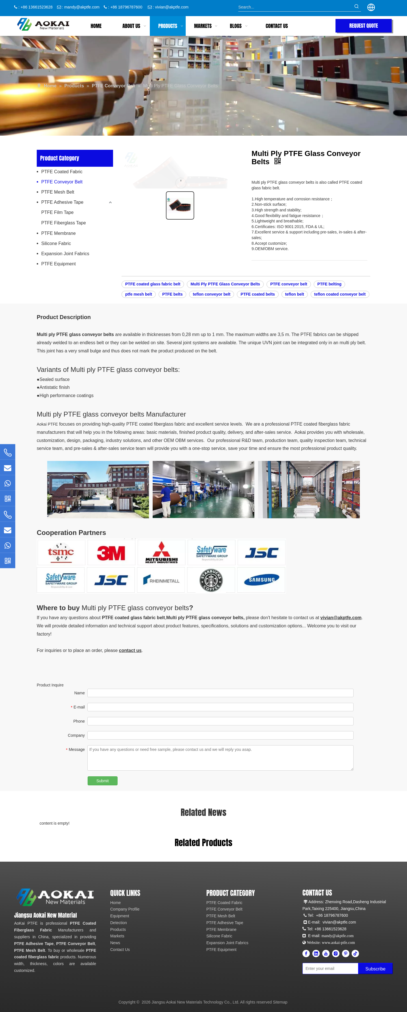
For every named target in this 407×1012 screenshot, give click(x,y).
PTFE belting (329, 284)
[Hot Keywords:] (356, 7)
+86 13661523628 (330, 929)
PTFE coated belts (258, 294)
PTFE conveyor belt (288, 284)
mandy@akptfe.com (81, 7)
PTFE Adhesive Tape (62, 202)
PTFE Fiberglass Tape (63, 222)
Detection (118, 922)
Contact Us (120, 949)
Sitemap (280, 1002)
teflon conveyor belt (211, 294)
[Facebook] (306, 953)
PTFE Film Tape (57, 212)
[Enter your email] (327, 968)
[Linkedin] (316, 953)
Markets (117, 936)
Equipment (119, 916)
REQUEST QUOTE (363, 25)
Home (115, 902)
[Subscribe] (375, 968)
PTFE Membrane (58, 233)
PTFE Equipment (58, 263)
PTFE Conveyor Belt (62, 181)
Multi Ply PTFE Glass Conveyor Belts (225, 284)
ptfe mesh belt (138, 294)
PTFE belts (172, 294)
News (115, 943)
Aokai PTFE (47, 424)
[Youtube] (326, 953)
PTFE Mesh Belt (57, 192)
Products (118, 929)
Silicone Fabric (56, 243)
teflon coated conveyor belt (340, 294)
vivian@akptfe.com (172, 7)
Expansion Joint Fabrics (65, 253)
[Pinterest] (345, 953)
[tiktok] (355, 953)
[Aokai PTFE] (56, 897)
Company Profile (125, 909)
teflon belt (294, 294)
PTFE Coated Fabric (62, 171)
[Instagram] (335, 953)
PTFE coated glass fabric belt (152, 284)
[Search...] (295, 7)
